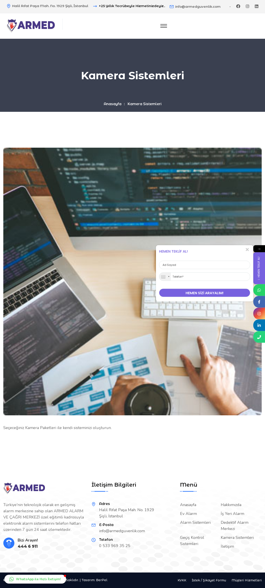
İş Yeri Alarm (232, 513)
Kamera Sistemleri (237, 537)
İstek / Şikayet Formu (209, 580)
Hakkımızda (231, 504)
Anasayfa (112, 104)
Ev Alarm (188, 513)
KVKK (182, 580)
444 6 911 (28, 546)
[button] (35, 579)
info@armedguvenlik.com (198, 6)
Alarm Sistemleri (195, 522)
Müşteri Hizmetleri (247, 580)
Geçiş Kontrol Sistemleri (192, 540)
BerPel (101, 580)
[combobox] (165, 277)
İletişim (227, 546)
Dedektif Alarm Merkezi (234, 525)
